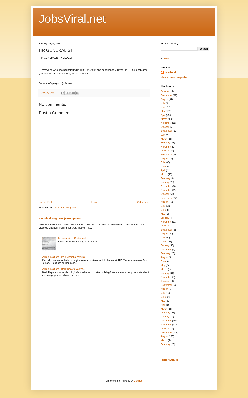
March (164, 119)
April (163, 115)
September (166, 95)
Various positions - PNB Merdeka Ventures (64, 257)
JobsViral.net (72, 18)
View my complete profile (174, 77)
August (164, 99)
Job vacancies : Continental (72, 238)
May (163, 111)
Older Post (142, 202)
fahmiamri (170, 72)
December (166, 186)
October (165, 91)
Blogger (138, 380)
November (166, 123)
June (163, 107)
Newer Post (46, 202)
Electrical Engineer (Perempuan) (60, 218)
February (165, 142)
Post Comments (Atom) (65, 207)
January (165, 182)
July (163, 103)
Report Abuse (169, 359)
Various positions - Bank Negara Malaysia (63, 269)
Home (94, 202)
